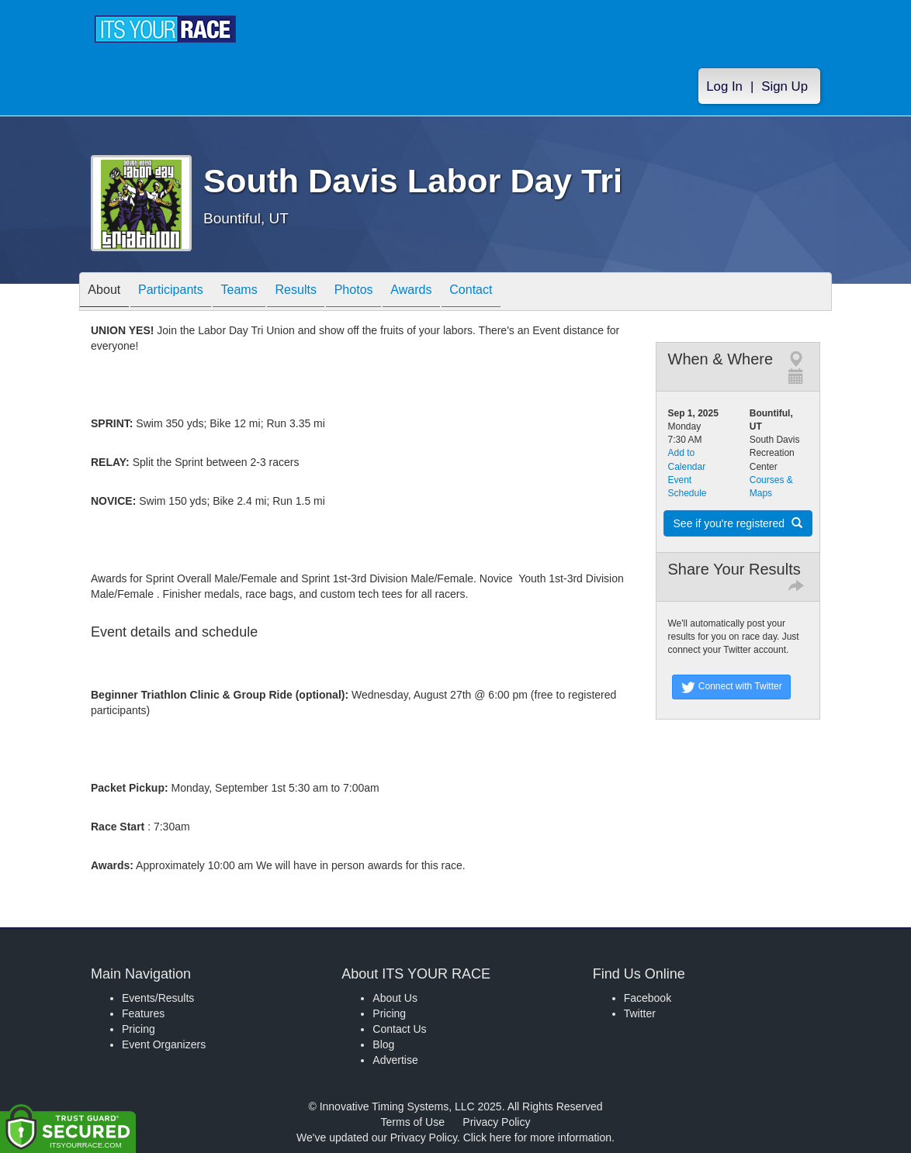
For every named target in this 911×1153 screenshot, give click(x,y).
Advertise (394, 1060)
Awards (461, 292)
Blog (383, 1044)
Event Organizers (164, 1044)
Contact (530, 292)
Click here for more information (537, 1137)
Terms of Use (413, 1122)
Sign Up (784, 86)
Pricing (138, 1029)
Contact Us (399, 1029)
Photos (395, 292)
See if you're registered (738, 523)
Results (328, 292)
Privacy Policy (496, 1122)
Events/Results (158, 998)
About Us (394, 998)
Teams (263, 292)
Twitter (640, 1013)
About (109, 292)
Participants (185, 292)
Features (143, 1013)
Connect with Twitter (731, 687)
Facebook (647, 998)
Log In (724, 86)
